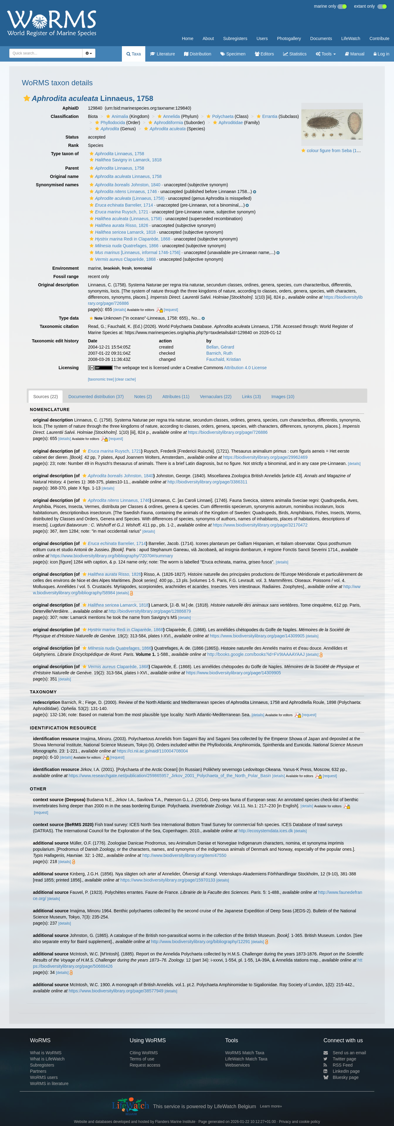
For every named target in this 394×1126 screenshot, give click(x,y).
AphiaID (70, 108)
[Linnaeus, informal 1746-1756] (134, 252)
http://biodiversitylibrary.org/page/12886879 (150, 611)
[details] (119, 310)
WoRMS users (44, 1077)
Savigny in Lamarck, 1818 (125, 159)
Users (262, 38)
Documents (321, 38)
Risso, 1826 (118, 225)
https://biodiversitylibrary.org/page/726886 (227, 432)
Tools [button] (326, 53)
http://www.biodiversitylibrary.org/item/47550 (184, 855)
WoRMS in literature (49, 1083)
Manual (354, 53)
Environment (65, 268)
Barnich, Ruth (219, 353)
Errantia (266, 116)
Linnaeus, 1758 (116, 153)
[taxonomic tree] (101, 379)
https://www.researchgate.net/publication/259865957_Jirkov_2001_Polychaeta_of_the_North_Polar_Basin (170, 775)
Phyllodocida (109, 122)
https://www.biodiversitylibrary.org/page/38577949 (116, 990)
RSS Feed (338, 1065)
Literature (162, 53)
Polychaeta (219, 116)
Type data (68, 318)
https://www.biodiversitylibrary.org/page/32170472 (260, 525)
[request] (171, 310)
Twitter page (340, 1058)
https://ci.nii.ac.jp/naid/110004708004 (152, 751)
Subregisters (235, 38)
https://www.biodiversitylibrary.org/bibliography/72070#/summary (111, 555)
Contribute (379, 38)
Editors (264, 53)
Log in (381, 53)
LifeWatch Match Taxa (246, 1058)
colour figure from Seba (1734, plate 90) (345, 150)
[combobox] (45, 53)
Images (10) (283, 396)
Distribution (197, 53)
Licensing (68, 367)
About (208, 38)
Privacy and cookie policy (299, 1122)
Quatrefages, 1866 (123, 245)
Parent (72, 168)
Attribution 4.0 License (245, 367)
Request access (145, 1065)
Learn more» (271, 1106)
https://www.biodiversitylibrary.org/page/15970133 (167, 880)
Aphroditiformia (165, 122)
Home (187, 38)
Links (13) (251, 396)
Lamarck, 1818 (122, 232)
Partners (38, 1071)
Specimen (232, 53)
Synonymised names (57, 184)
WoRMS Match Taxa (244, 1052)
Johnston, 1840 (124, 184)
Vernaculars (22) (215, 396)
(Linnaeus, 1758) (126, 198)
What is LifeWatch (47, 1058)
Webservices (237, 1065)
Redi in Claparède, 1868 (129, 238)
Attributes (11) (176, 396)
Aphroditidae (227, 122)
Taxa (134, 53)
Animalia (116, 116)
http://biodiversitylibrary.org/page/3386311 (207, 481)
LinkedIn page (342, 1071)
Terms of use (142, 1058)
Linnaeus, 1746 (122, 191)
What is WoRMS (45, 1052)
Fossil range (65, 276)
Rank (73, 145)
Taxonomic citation (59, 326)
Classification (65, 116)
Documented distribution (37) (96, 396)
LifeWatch (350, 38)
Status (72, 137)
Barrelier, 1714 (120, 205)
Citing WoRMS (144, 1052)
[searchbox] (44, 53)
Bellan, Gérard (220, 347)
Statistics (295, 53)
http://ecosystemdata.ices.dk (266, 830)
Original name (64, 176)
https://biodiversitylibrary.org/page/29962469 (265, 457)
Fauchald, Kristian (223, 359)
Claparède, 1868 (122, 259)
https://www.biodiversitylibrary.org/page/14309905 (257, 635)
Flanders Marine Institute (175, 1122)
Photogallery (289, 38)
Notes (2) (143, 396)
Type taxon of (65, 153)
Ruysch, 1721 (118, 211)
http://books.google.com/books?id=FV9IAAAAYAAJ (256, 654)
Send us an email (345, 1052)
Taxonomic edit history (55, 340)
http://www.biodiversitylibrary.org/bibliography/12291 (200, 941)
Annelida (168, 116)
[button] (27, 98)
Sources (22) (45, 396)
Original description (58, 284)
